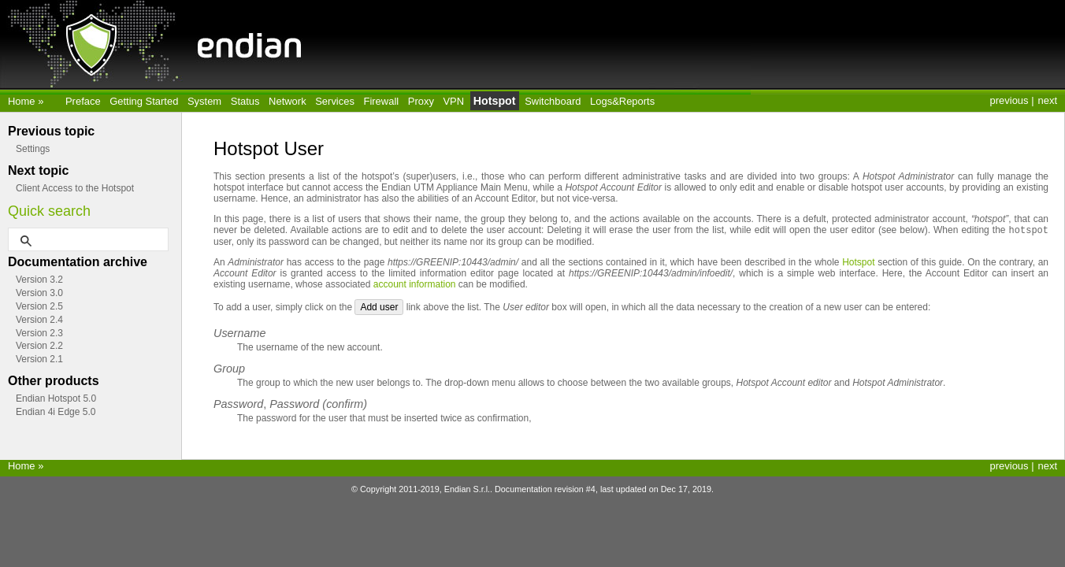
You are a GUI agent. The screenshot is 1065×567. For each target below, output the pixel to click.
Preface (83, 101)
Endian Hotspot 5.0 (56, 398)
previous (1009, 100)
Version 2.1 (39, 359)
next (1047, 100)
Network (287, 101)
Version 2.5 (39, 306)
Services (334, 101)
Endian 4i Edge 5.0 (55, 411)
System (204, 101)
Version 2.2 (39, 345)
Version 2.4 (39, 319)
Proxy (421, 101)
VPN (453, 101)
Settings (33, 148)
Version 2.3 (39, 333)
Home (23, 101)
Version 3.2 (39, 279)
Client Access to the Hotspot (75, 188)
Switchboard (553, 101)
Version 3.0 (39, 292)
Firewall (381, 101)
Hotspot (494, 100)
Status (245, 101)
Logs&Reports (622, 101)
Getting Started (143, 101)
